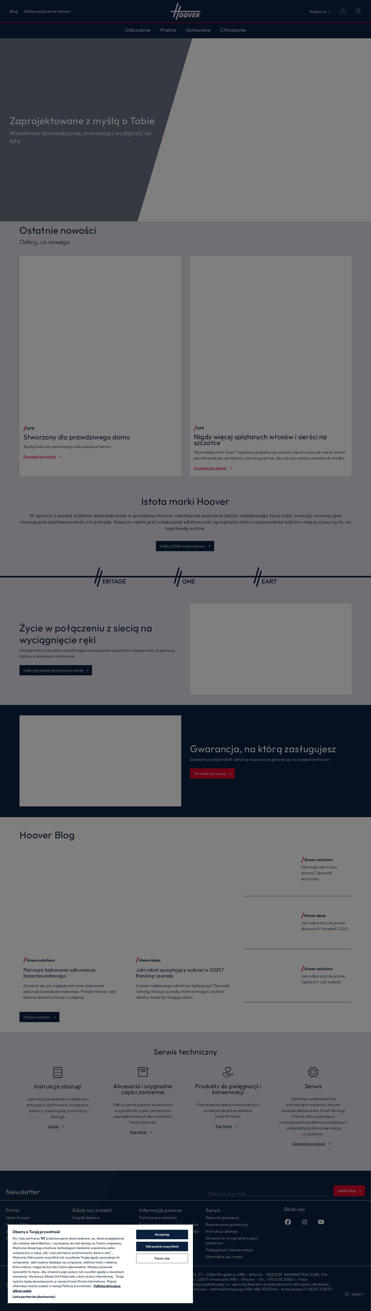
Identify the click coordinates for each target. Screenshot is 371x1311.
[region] (100, 1263)
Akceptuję (162, 1234)
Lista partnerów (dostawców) (34, 1297)
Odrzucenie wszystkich (162, 1246)
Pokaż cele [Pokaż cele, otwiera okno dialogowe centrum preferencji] (162, 1258)
